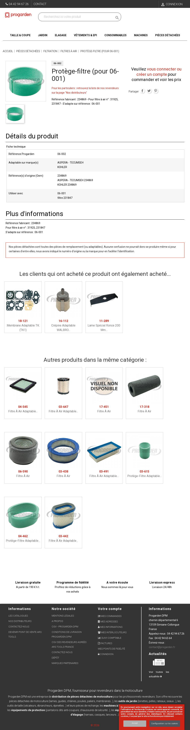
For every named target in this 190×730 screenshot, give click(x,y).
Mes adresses (108, 621)
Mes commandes (109, 616)
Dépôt (55, 657)
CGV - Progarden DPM (65, 626)
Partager (142, 90)
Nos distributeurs (19, 621)
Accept (135, 723)
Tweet (149, 90)
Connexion (105, 654)
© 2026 (95, 725)
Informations (160, 609)
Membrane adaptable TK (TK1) (23, 325)
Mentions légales (63, 615)
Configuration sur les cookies (164, 723)
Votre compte (110, 609)
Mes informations (110, 627)
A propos (57, 621)
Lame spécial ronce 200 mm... (104, 325)
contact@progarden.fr (162, 647)
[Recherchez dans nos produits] (76, 17)
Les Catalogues (18, 615)
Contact (40, 4)
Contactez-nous (18, 626)
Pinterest (155, 90)
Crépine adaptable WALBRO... (63, 325)
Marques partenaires (65, 663)
